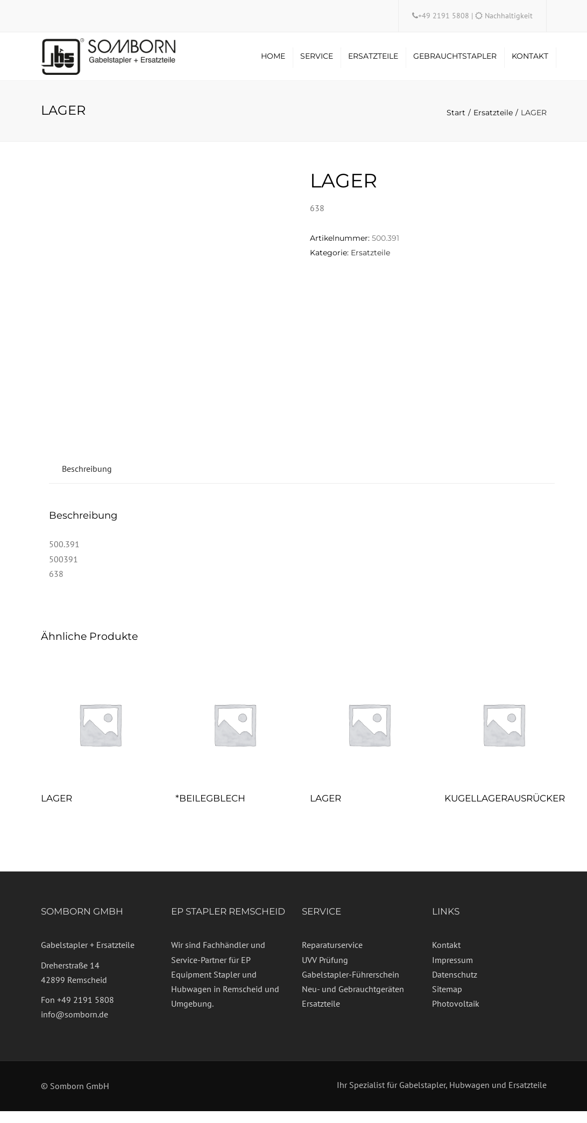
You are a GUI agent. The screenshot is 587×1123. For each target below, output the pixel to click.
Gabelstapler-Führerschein (350, 986)
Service (316, 62)
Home (273, 62)
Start (456, 124)
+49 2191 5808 (444, 15)
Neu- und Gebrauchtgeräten (353, 1000)
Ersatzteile (373, 62)
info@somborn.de (74, 1026)
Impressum (452, 971)
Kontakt (530, 62)
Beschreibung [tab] (87, 480)
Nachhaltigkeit (509, 15)
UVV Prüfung (325, 971)
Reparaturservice (332, 956)
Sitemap (447, 1000)
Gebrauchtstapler (455, 62)
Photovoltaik (455, 1015)
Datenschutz (454, 986)
